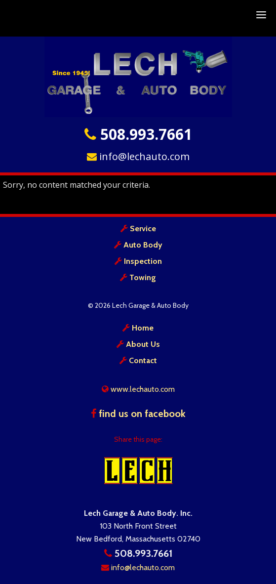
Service (143, 228)
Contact (143, 360)
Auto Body (142, 245)
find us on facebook (138, 413)
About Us (143, 344)
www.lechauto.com (138, 389)
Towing (142, 277)
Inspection (143, 261)
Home (143, 328)
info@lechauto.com (138, 156)
